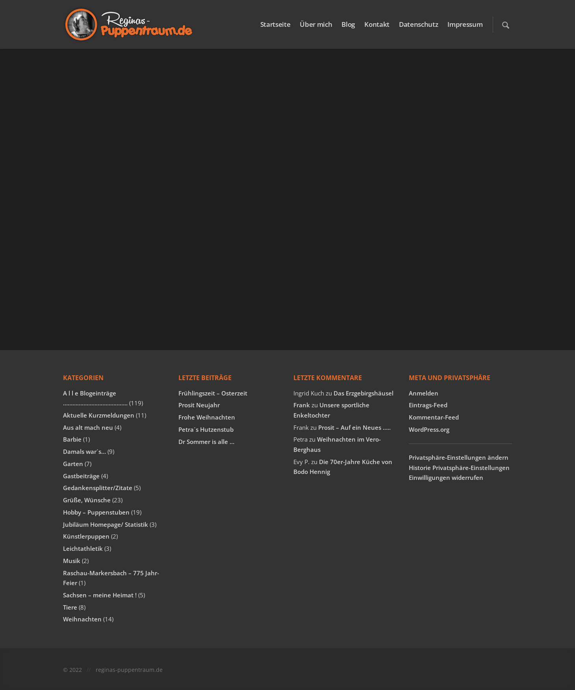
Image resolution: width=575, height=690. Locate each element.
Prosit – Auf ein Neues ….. (354, 427)
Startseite (275, 24)
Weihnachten (82, 619)
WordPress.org (429, 429)
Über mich (316, 24)
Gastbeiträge (81, 476)
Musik (71, 561)
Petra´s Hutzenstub (206, 429)
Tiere (70, 607)
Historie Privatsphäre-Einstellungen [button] (459, 468)
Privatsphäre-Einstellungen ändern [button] (458, 457)
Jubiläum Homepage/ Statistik (105, 524)
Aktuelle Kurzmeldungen (98, 415)
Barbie (72, 439)
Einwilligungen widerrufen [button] (446, 477)
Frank (301, 405)
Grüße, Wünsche (87, 500)
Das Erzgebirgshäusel (363, 393)
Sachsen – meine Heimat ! (100, 595)
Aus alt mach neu (88, 427)
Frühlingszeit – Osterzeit (212, 393)
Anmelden (423, 393)
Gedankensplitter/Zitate (97, 488)
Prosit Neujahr (199, 405)
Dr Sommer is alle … (206, 442)
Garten (73, 464)
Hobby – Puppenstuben (96, 512)
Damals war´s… (84, 451)
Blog (348, 24)
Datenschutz (418, 24)
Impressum (464, 24)
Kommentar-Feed (434, 417)
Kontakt (377, 24)
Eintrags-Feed (428, 405)
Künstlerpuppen (86, 536)
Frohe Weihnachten (206, 417)
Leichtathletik (83, 548)
